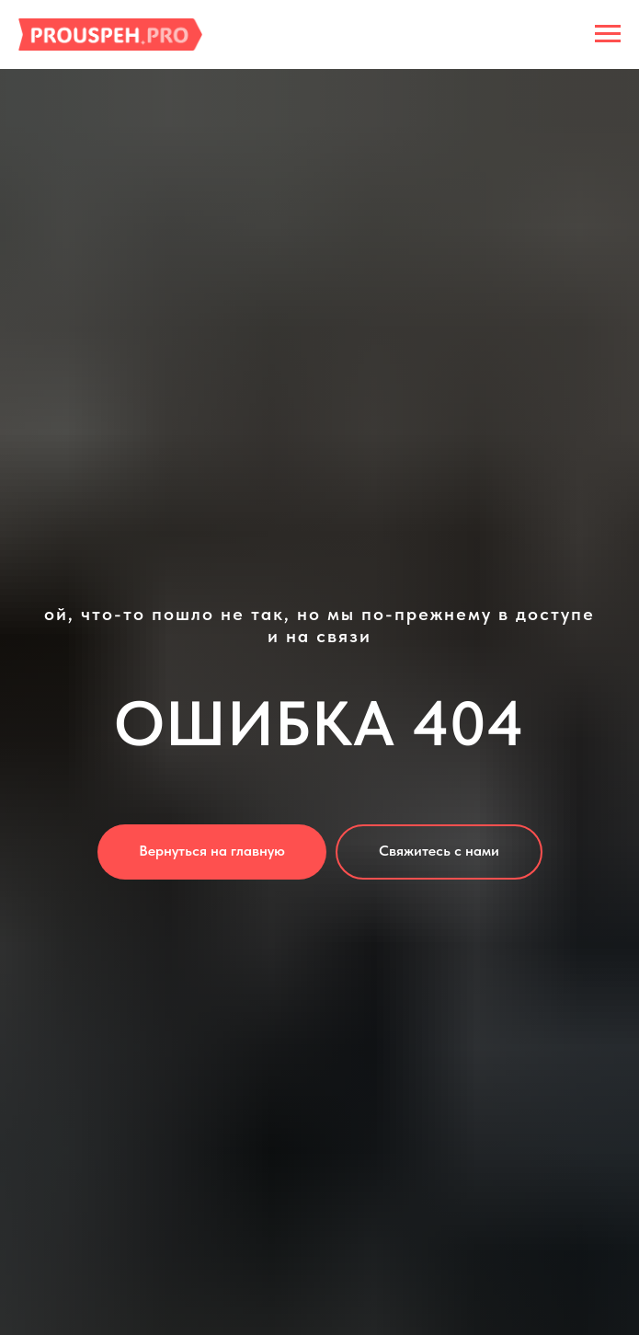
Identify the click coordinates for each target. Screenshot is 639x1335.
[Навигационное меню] (608, 34)
